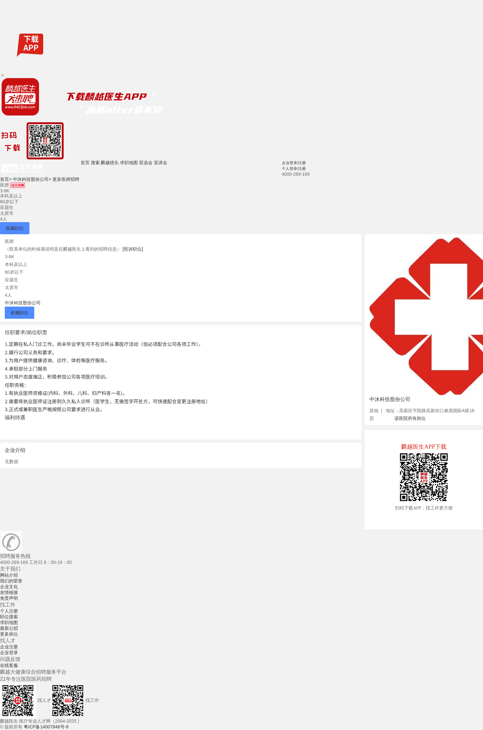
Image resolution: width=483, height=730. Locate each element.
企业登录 (9, 652)
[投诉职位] (133, 249)
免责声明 (9, 598)
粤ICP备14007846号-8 (46, 726)
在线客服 (9, 665)
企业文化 (9, 586)
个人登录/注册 (294, 168)
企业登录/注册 (294, 163)
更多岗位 (9, 634)
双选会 (146, 162)
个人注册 (9, 611)
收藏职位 (15, 228)
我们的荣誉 (11, 580)
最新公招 (9, 628)
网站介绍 (9, 575)
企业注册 (9, 646)
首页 (85, 162)
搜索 (95, 162)
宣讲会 (160, 162)
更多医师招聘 (65, 179)
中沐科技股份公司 (32, 179)
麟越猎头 (110, 162)
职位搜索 (9, 616)
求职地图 (129, 162)
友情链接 (9, 592)
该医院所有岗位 (410, 418)
